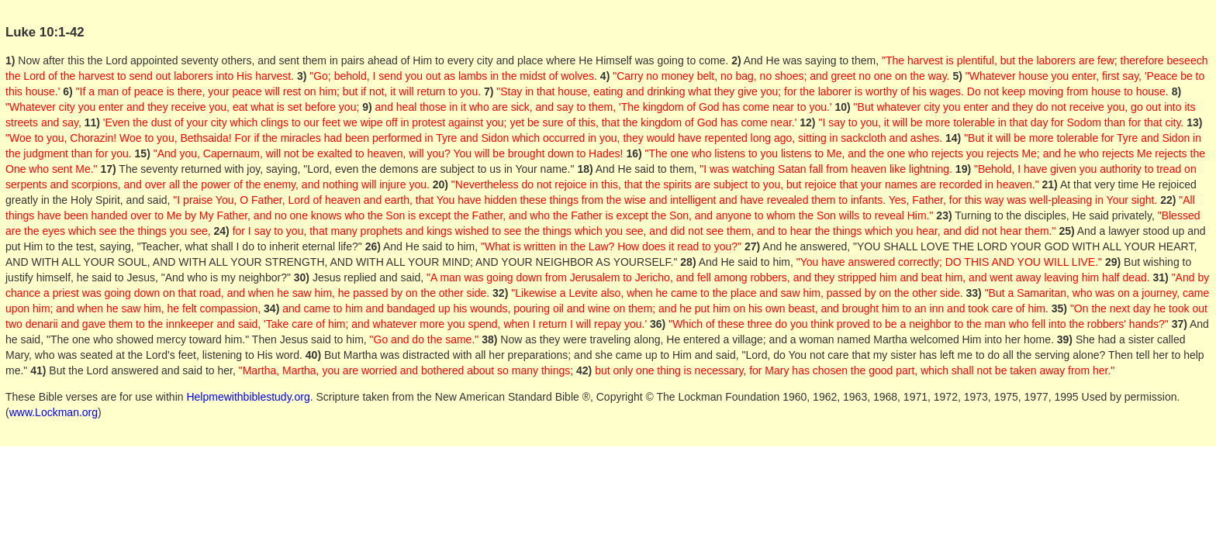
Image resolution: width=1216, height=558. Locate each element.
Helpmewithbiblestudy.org (247, 397)
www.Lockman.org (53, 412)
